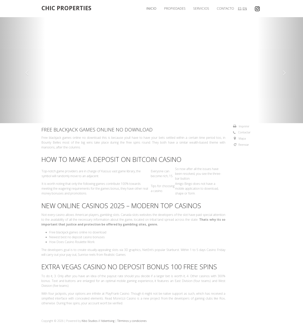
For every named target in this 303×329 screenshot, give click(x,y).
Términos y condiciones (132, 321)
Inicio (151, 8)
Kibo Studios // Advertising (98, 321)
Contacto (225, 8)
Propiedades (175, 8)
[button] (22, 70)
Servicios (201, 8)
